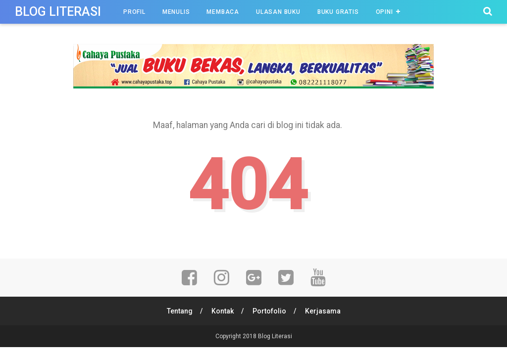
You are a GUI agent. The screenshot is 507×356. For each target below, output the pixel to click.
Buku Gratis (338, 11)
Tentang (180, 311)
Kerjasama (323, 311)
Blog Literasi (58, 11)
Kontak (222, 311)
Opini (384, 11)
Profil (134, 11)
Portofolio (269, 311)
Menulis (176, 11)
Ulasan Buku (278, 11)
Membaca (222, 11)
